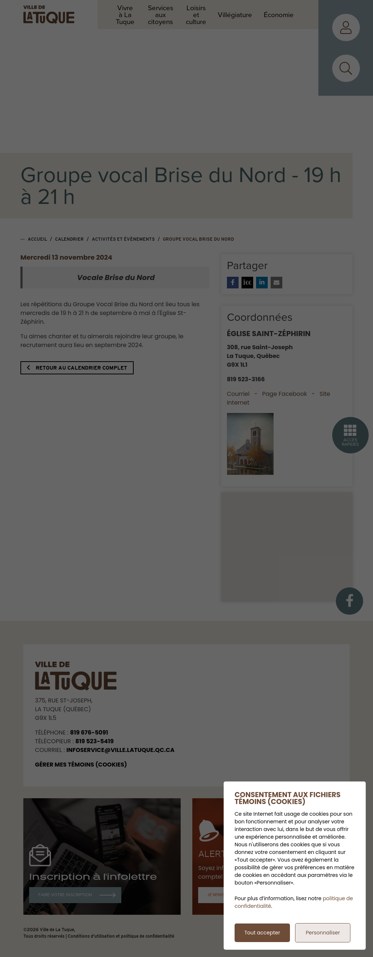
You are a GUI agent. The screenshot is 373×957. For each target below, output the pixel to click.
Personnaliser (323, 932)
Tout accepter (262, 932)
